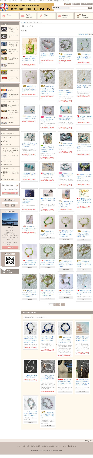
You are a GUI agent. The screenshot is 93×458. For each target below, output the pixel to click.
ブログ (46, 15)
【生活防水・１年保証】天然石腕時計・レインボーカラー (47, 55)
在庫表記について (7, 164)
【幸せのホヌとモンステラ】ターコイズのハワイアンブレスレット (66, 175)
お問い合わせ (65, 15)
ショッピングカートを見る (10, 193)
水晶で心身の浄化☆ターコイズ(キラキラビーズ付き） (47, 200)
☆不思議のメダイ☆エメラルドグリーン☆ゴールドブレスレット (84, 117)
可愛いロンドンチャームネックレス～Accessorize (29, 201)
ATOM (9, 272)
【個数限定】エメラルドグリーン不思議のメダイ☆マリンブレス (47, 119)
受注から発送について (8, 168)
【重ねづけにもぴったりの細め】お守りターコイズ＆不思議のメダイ (66, 118)
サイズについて (7, 161)
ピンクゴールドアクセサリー (10, 101)
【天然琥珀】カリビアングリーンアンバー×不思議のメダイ (47, 233)
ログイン (76, 4)
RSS (8, 270)
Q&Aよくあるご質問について (10, 179)
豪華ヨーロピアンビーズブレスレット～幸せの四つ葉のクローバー (84, 176)
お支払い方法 (25, 446)
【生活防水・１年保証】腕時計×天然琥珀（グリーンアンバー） (65, 56)
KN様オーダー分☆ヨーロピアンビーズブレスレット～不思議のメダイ (29, 144)
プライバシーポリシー (62, 446)
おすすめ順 (81, 34)
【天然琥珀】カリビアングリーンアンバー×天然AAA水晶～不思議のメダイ (29, 262)
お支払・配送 (28, 15)
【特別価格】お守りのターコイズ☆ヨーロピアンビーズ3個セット (29, 174)
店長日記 (10, 247)
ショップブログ (7, 144)
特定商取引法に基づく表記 (47, 446)
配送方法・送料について (9, 137)
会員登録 (67, 4)
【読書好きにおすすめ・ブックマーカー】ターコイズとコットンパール (29, 228)
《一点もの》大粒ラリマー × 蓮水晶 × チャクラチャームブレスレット (30, 413)
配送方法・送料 (35, 446)
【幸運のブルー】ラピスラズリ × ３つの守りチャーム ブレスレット (47, 338)
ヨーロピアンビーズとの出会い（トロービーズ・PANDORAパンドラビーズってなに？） (11, 150)
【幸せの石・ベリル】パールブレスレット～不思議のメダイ (84, 292)
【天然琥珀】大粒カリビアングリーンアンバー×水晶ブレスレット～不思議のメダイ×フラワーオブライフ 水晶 (47, 90)
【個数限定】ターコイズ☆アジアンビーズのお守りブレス (84, 146)
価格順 (86, 34)
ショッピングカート (84, 15)
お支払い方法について (8, 133)
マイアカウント (87, 4)
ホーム (9, 15)
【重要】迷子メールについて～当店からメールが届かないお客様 (11, 173)
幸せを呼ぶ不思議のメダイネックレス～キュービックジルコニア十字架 (66, 92)
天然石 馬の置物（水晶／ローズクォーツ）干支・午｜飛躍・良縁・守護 (82, 338)
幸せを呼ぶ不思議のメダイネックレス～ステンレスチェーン (84, 87)
